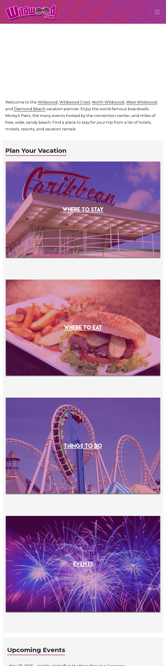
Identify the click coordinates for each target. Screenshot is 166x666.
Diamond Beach (30, 109)
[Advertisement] (83, 57)
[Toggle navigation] (157, 11)
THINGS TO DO (83, 445)
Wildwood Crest (74, 102)
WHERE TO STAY (83, 209)
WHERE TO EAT (83, 327)
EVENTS (83, 563)
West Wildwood (141, 102)
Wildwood (48, 102)
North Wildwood (108, 102)
